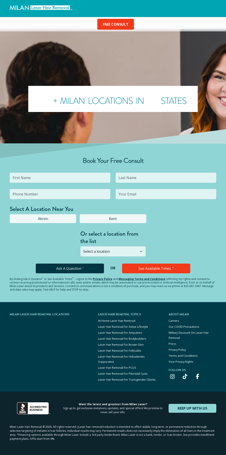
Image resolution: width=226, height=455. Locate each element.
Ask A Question (69, 268)
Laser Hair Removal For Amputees (120, 333)
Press (172, 344)
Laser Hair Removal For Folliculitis (119, 351)
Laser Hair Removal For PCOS (117, 368)
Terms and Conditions (183, 356)
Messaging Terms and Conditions (142, 279)
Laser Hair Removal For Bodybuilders (122, 339)
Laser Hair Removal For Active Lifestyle (123, 327)
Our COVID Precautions (184, 327)
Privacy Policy (102, 279)
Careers (174, 321)
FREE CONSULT (115, 24)
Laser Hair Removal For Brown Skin (121, 345)
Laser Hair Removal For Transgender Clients (127, 380)
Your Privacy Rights (181, 362)
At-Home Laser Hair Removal (116, 321)
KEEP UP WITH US (192, 408)
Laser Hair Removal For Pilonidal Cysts (123, 374)
